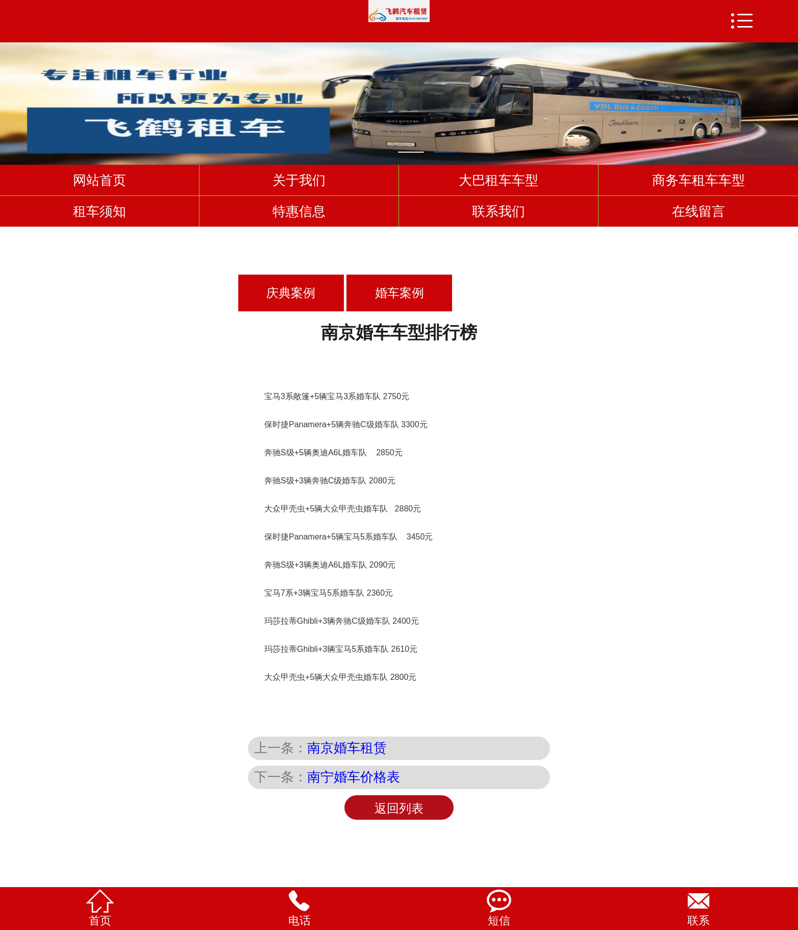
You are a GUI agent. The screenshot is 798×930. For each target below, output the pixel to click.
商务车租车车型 (698, 180)
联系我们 (498, 211)
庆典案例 (290, 293)
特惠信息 (299, 211)
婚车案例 (399, 293)
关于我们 (299, 180)
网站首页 (99, 180)
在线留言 (698, 211)
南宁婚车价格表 (353, 777)
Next (788, 98)
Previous (9, 98)
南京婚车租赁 (347, 747)
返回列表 (399, 808)
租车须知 (99, 211)
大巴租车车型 (498, 180)
